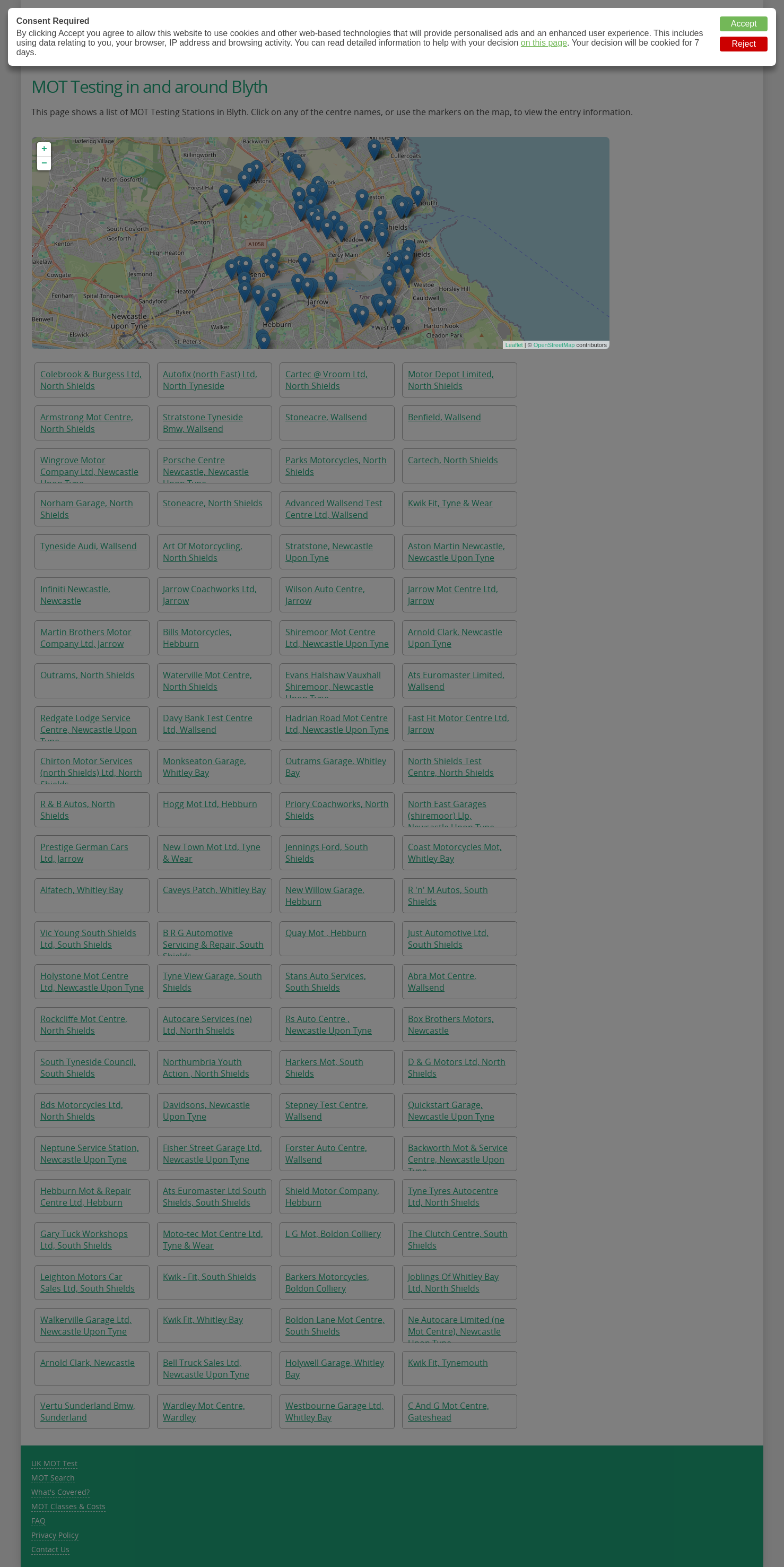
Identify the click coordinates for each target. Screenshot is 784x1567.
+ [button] (44, 149)
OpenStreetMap (554, 345)
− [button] (44, 163)
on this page (544, 42)
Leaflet (514, 345)
